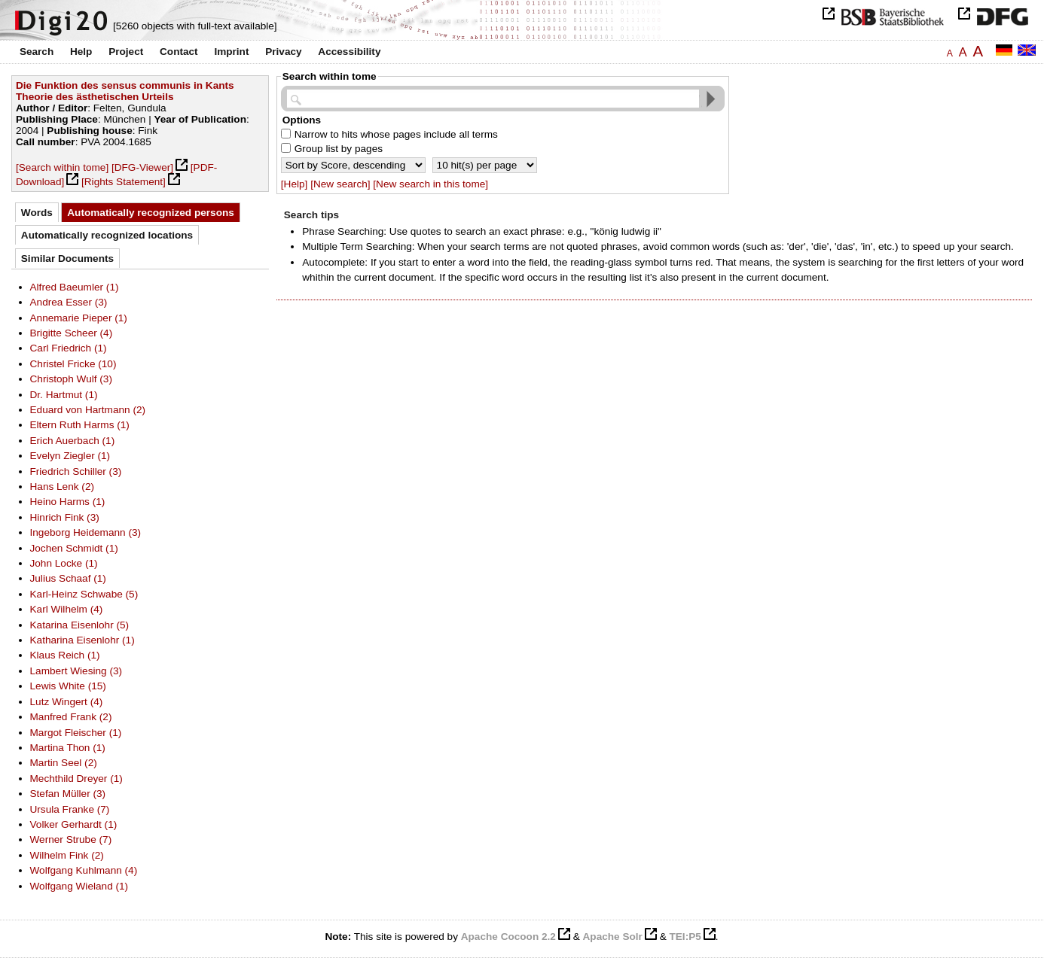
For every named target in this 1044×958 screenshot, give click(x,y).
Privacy (283, 51)
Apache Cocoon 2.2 (508, 936)
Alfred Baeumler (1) (74, 287)
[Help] (294, 184)
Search (36, 51)
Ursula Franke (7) (70, 809)
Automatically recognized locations (107, 235)
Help (81, 51)
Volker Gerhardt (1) (74, 824)
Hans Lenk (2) (62, 486)
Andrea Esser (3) (69, 302)
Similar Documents (67, 258)
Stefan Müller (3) (68, 793)
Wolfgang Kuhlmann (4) (84, 870)
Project (125, 51)
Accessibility (349, 51)
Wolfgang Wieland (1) (79, 886)
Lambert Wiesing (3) (76, 671)
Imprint (231, 51)
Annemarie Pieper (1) (78, 318)
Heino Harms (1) (67, 501)
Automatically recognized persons (150, 212)
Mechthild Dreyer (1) (76, 778)
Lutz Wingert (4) (66, 701)
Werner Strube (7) (71, 839)
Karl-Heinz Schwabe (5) (84, 594)
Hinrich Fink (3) (64, 517)
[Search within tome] (62, 167)
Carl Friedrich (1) (68, 348)
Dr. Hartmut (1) (64, 394)
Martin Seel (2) (63, 762)
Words (37, 212)
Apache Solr (613, 936)
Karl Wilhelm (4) (66, 609)
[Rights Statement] (123, 181)
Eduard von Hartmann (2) (88, 409)
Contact (179, 51)
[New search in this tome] (430, 184)
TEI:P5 (685, 936)
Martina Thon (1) (67, 747)
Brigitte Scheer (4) (71, 333)
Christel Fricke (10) (73, 364)
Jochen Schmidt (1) (74, 548)
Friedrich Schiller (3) (76, 471)
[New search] (340, 184)
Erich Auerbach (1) (72, 440)
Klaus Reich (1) (65, 655)
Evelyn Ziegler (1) (70, 455)
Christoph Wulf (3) (71, 379)
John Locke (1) (64, 563)
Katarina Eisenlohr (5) (80, 625)
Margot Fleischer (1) (76, 732)
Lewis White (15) (68, 686)
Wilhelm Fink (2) (67, 855)
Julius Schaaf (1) (68, 578)
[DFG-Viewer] (142, 167)
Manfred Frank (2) (71, 716)
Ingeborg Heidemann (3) (86, 532)
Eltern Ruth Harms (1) (80, 424)
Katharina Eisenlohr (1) (82, 640)
